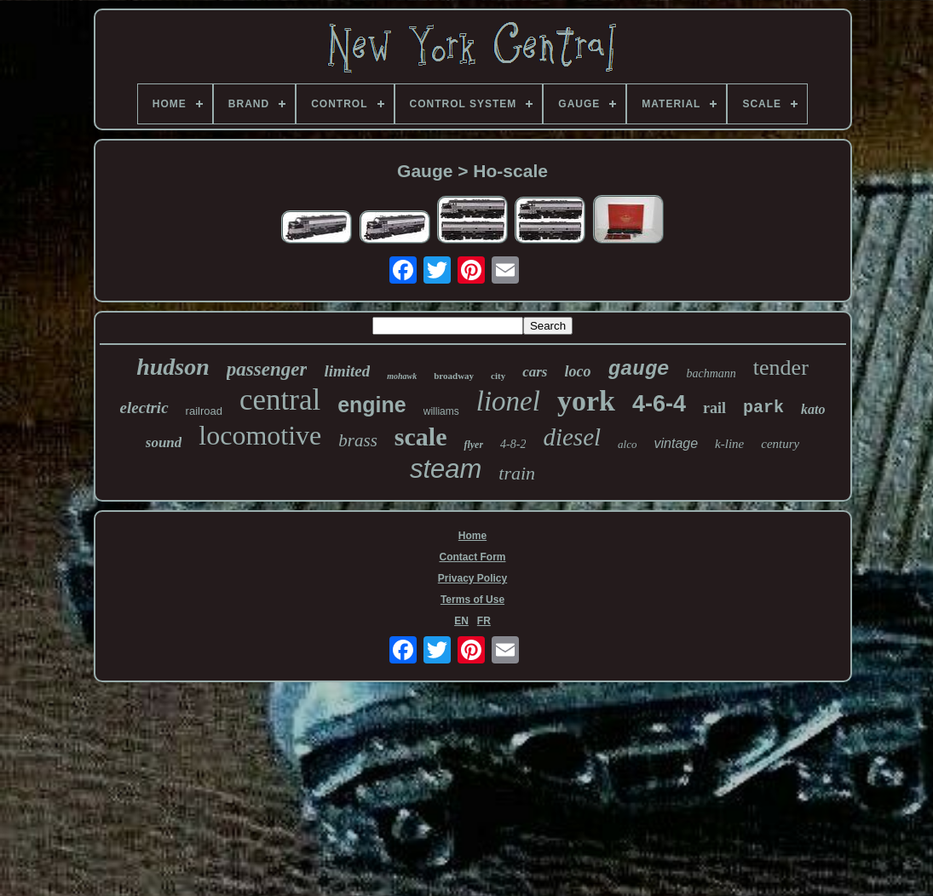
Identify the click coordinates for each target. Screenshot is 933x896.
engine (371, 404)
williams (441, 411)
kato (813, 409)
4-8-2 (513, 444)
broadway (454, 375)
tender (781, 367)
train (516, 473)
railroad (204, 411)
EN (461, 621)
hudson (173, 366)
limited (347, 371)
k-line (729, 444)
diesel (572, 437)
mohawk (402, 376)
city (498, 375)
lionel (508, 401)
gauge (638, 369)
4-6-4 (659, 403)
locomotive (260, 435)
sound (164, 442)
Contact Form (473, 557)
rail (714, 407)
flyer (473, 445)
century (780, 444)
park (763, 407)
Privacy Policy (472, 578)
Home (472, 536)
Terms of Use (472, 600)
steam (445, 469)
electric (144, 407)
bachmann (711, 373)
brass (357, 440)
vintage (676, 443)
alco (627, 444)
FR (484, 621)
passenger (267, 369)
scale (421, 436)
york (586, 400)
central (279, 399)
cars (534, 372)
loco (577, 371)
